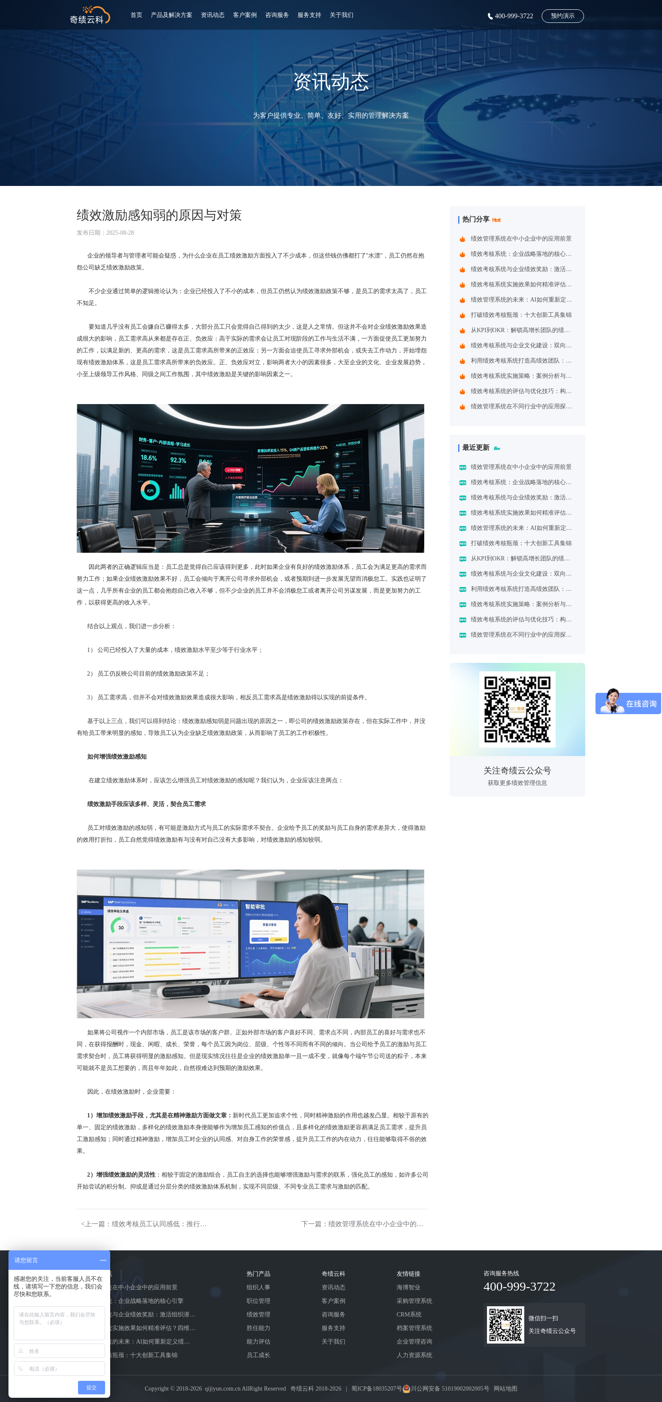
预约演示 (563, 16)
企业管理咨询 (414, 1341)
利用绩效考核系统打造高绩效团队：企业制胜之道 (523, 360)
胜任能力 (258, 1328)
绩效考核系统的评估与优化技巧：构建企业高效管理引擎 (523, 391)
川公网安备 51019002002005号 (450, 1388)
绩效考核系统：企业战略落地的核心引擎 (523, 254)
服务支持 (309, 15)
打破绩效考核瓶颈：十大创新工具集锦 (521, 315)
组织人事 (258, 1287)
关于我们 (341, 15)
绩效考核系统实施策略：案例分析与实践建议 (523, 376)
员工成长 (258, 1355)
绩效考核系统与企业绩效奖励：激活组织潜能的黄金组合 (523, 269)
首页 (136, 15)
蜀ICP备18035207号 (376, 1388)
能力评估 (258, 1341)
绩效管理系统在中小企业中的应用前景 (521, 239)
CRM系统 (409, 1314)
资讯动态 (213, 15)
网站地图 (505, 1388)
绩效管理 (258, 1314)
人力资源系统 (414, 1355)
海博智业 (408, 1287)
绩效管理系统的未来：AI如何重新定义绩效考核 (523, 299)
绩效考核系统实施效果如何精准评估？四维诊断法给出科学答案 (523, 284)
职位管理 (258, 1301)
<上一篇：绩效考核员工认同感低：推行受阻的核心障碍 (144, 1223)
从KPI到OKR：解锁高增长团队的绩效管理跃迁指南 (523, 330)
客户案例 (245, 15)
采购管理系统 (414, 1301)
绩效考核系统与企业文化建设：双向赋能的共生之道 (523, 345)
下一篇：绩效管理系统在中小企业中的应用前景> (364, 1223)
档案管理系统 (414, 1328)
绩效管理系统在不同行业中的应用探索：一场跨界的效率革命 (523, 406)
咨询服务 (277, 15)
